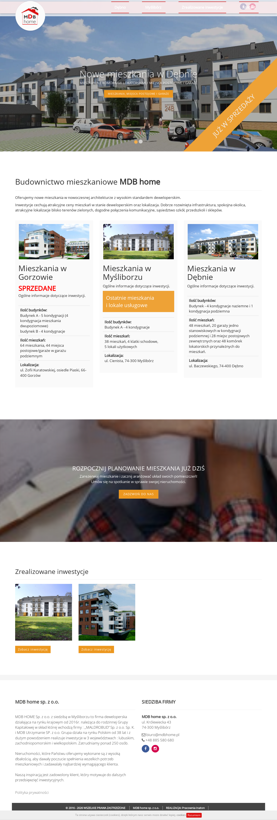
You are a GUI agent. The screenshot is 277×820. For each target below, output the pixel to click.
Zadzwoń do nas (138, 494)
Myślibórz (153, 21)
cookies (181, 815)
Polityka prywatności (32, 792)
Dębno (120, 21)
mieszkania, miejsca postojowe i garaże (138, 92)
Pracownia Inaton (193, 808)
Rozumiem (194, 815)
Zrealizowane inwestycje (202, 21)
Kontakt (248, 21)
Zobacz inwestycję (33, 649)
